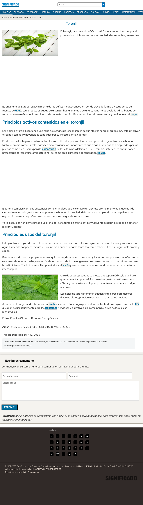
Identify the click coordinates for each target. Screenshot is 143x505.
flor (137, 304)
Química (106, 12)
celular (101, 152)
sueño (66, 265)
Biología (95, 12)
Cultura (57, 12)
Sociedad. (23, 17)
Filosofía (19, 12)
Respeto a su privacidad (15, 472)
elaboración (49, 148)
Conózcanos (33, 472)
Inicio (4, 17)
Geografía (82, 12)
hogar (134, 114)
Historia (45, 12)
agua (18, 110)
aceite (51, 304)
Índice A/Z (6, 12)
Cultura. (32, 17)
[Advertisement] (71, 78)
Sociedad (69, 12)
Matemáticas (128, 12)
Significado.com (10, 4)
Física (116, 12)
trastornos (51, 307)
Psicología (32, 12)
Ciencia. (41, 17)
